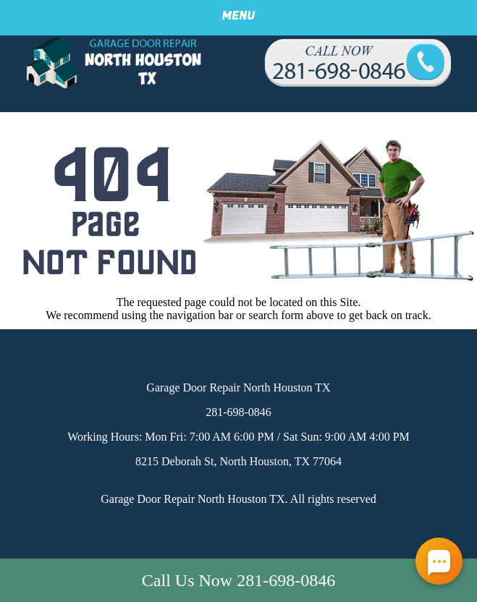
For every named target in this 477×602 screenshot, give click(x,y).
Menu (239, 16)
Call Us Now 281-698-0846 (238, 580)
